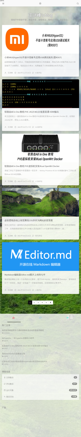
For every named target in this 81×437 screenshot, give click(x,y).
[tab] (13, 318)
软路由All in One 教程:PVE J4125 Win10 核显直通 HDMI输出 (32, 111)
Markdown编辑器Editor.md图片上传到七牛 (25, 274)
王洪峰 (10, 73)
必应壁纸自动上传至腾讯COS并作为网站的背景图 (29, 220)
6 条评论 (38, 73)
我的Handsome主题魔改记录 (13, 353)
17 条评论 (38, 181)
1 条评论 (38, 290)
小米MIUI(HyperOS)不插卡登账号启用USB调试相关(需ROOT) (33, 57)
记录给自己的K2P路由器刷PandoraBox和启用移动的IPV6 (24, 361)
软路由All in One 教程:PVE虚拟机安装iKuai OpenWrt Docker (32, 166)
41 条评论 (38, 127)
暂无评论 (38, 236)
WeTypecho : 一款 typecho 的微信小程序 (18, 338)
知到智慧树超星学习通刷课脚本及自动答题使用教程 (23, 330)
